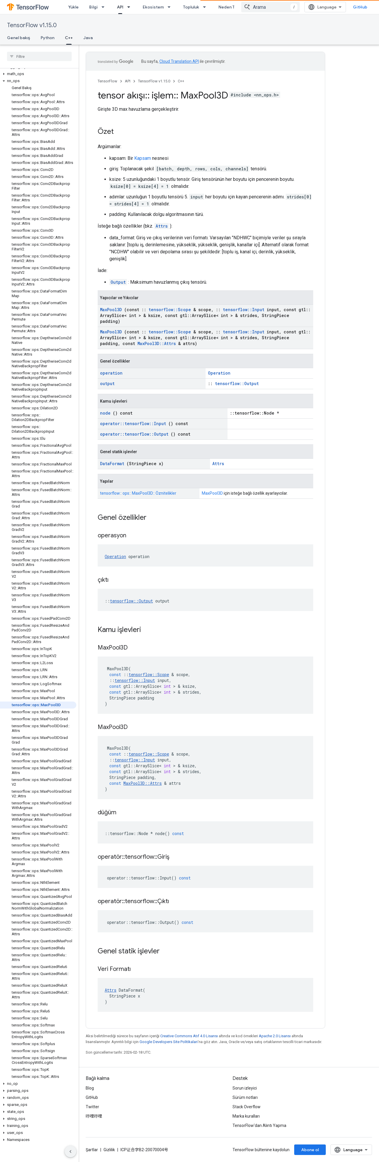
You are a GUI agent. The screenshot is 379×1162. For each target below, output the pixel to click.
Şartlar (92, 1149)
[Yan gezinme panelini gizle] (70, 1151)
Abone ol (310, 1149)
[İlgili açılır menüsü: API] (130, 7)
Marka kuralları (246, 1116)
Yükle (73, 7)
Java (88, 37)
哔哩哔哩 (94, 1116)
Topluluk (191, 7)
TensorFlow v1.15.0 (32, 25)
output (107, 383)
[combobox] (270, 7)
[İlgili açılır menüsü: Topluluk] (206, 7)
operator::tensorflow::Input (133, 423)
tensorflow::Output (237, 383)
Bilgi (93, 7)
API (127, 81)
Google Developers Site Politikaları (168, 1042)
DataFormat (112, 463)
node (105, 413)
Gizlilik (109, 1149)
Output (118, 282)
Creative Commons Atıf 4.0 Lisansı (189, 1036)
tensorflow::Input (243, 309)
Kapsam (142, 158)
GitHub (360, 7)
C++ (181, 81)
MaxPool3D (111, 309)
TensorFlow (107, 81)
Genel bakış (18, 37)
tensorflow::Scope (170, 309)
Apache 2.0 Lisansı (275, 1036)
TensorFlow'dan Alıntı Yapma (259, 1125)
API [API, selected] (120, 7)
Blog (90, 1088)
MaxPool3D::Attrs (156, 343)
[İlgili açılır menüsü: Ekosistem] (171, 7)
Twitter (92, 1106)
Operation (219, 373)
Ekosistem (153, 7)
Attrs (162, 226)
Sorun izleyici (244, 1088)
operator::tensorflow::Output (134, 434)
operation (111, 373)
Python (47, 37)
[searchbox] (39, 56)
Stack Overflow (246, 1106)
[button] (38, 73)
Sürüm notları (245, 1097)
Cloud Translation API (179, 61)
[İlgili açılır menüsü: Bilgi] (105, 7)
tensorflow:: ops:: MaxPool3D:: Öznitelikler (138, 493)
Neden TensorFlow (236, 7)
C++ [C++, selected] (69, 37)
